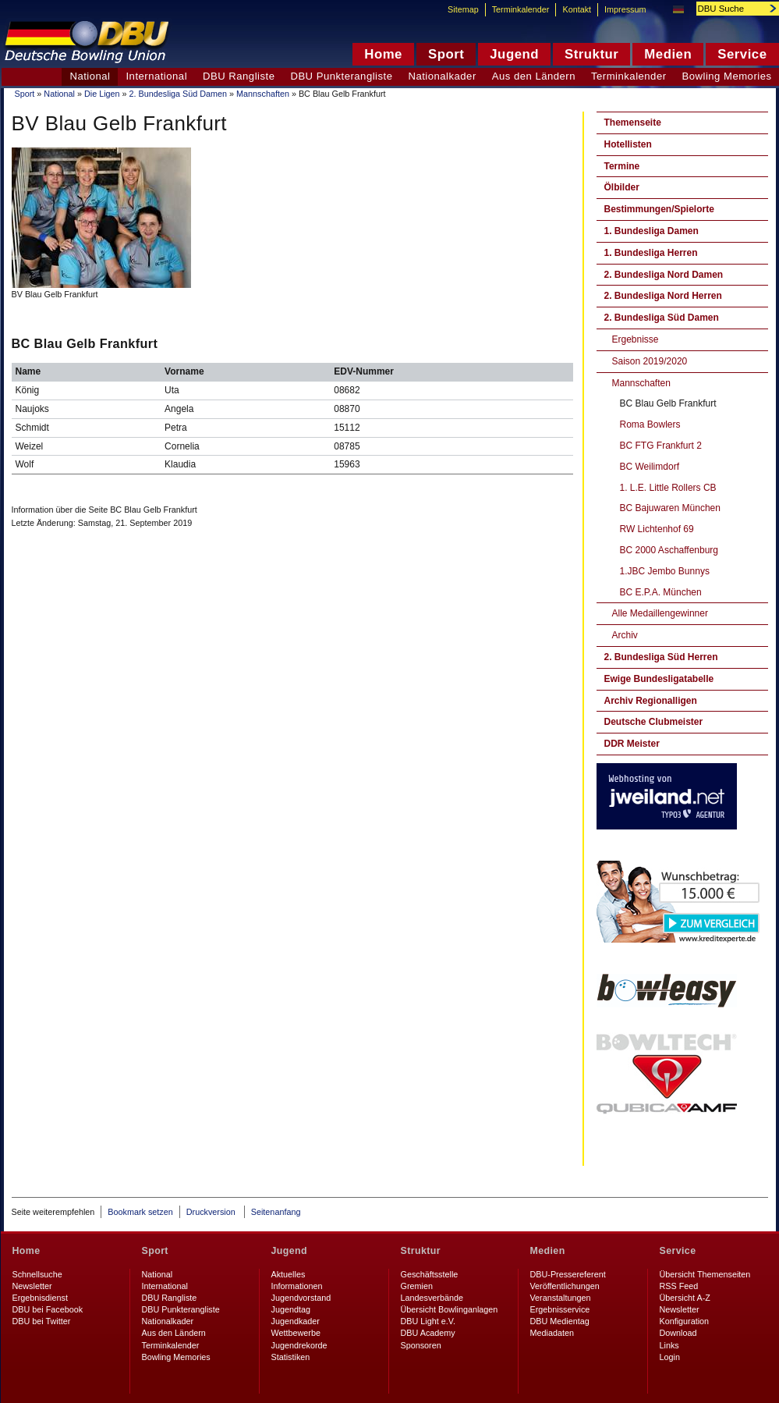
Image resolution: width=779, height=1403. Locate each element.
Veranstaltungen (560, 1297)
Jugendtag (290, 1309)
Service (678, 1250)
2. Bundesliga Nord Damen (664, 274)
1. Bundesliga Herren (651, 252)
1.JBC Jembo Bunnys (665, 571)
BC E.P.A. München (661, 592)
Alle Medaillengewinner (660, 613)
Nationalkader (442, 76)
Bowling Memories (176, 1357)
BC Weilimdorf (649, 466)
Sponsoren (421, 1345)
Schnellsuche (37, 1274)
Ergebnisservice (560, 1309)
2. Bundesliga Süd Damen (178, 93)
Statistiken (290, 1357)
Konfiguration (685, 1321)
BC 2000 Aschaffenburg (669, 550)
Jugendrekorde (299, 1345)
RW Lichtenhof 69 (657, 529)
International (156, 76)
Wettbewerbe (295, 1332)
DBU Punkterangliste (341, 76)
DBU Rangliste (238, 76)
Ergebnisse (635, 339)
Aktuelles (288, 1274)
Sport (25, 93)
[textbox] (729, 9)
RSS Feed (679, 1286)
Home (26, 1250)
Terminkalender (629, 76)
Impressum (625, 9)
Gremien (417, 1286)
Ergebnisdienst (40, 1297)
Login (670, 1357)
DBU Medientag (560, 1321)
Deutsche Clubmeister (653, 721)
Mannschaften (262, 93)
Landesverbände (432, 1297)
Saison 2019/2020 (650, 361)
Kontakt (576, 9)
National (59, 93)
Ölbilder (621, 187)
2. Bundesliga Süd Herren (661, 657)
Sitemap (463, 9)
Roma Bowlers (650, 424)
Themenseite (632, 122)
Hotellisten (628, 144)
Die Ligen (102, 93)
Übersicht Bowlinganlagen (449, 1309)
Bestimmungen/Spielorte (659, 209)
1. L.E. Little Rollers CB (668, 487)
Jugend (289, 1250)
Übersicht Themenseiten (705, 1274)
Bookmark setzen (140, 1212)
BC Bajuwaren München (670, 508)
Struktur (421, 1250)
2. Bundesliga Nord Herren (663, 295)
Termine (622, 166)
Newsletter (32, 1286)
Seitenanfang (276, 1212)
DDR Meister (632, 743)
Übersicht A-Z (685, 1297)
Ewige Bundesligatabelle (659, 678)
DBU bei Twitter (41, 1321)
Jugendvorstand (301, 1297)
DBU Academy (428, 1332)
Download (678, 1332)
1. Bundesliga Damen (651, 231)
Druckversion (212, 1212)
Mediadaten (552, 1332)
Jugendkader (295, 1321)
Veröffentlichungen (565, 1286)
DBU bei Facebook (47, 1309)
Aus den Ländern (533, 76)
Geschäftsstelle (430, 1274)
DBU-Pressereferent (568, 1274)
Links (669, 1345)
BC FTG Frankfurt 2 (661, 445)
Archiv (625, 635)
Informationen (297, 1286)
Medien (547, 1250)
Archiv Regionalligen (650, 700)
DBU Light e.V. (428, 1321)
